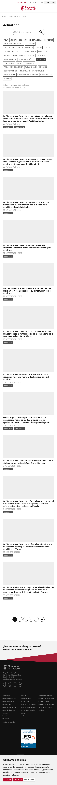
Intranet (23, 694)
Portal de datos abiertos (28, 706)
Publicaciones (30, 66)
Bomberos (48, 40)
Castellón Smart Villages (45, 703)
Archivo (13, 40)
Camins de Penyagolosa (13, 44)
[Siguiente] (42, 618)
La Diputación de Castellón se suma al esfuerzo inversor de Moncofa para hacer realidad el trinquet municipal (27, 246)
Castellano (22, 2)
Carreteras (30, 44)
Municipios (22, 17)
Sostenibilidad (38, 70)
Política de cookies (8, 700)
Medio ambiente (10, 59)
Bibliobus (22, 40)
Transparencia (46, 74)
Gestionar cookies (8, 721)
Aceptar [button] (8, 779)
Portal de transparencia (28, 703)
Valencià (32, 2)
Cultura (38, 47)
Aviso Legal (5, 694)
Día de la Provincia (28, 51)
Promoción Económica (13, 66)
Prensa (23, 712)
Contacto (5, 712)
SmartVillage (24, 70)
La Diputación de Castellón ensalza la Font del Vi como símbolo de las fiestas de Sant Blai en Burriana (28, 460)
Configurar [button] (29, 779)
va (42, 2)
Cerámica (29, 47)
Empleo (23, 715)
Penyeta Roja (9, 62)
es (38, 2)
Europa (22, 55)
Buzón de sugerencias (9, 706)
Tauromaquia (9, 74)
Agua (6, 40)
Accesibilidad (6, 703)
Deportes (47, 47)
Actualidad (11, 17)
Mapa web (5, 718)
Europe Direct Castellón (28, 709)
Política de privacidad (9, 697)
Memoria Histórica (26, 59)
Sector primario (10, 70)
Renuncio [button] (18, 779)
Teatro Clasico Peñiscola (27, 74)
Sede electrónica (26, 697)
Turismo (7, 77)
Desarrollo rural (11, 51)
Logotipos (5, 715)
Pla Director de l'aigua (45, 706)
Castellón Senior (43, 700)
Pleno (18, 62)
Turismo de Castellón (45, 694)
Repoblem (42, 66)
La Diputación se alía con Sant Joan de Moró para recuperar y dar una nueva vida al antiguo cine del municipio (26, 375)
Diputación (42, 51)
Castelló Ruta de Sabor (13, 47)
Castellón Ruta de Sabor (46, 697)
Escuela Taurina (10, 55)
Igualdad (30, 55)
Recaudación (25, 700)
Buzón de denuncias (8, 709)
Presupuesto (28, 62)
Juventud (40, 55)
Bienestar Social (35, 40)
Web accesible (50, 2)
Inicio (3, 17)
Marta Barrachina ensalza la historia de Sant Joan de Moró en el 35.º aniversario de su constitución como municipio (27, 289)
